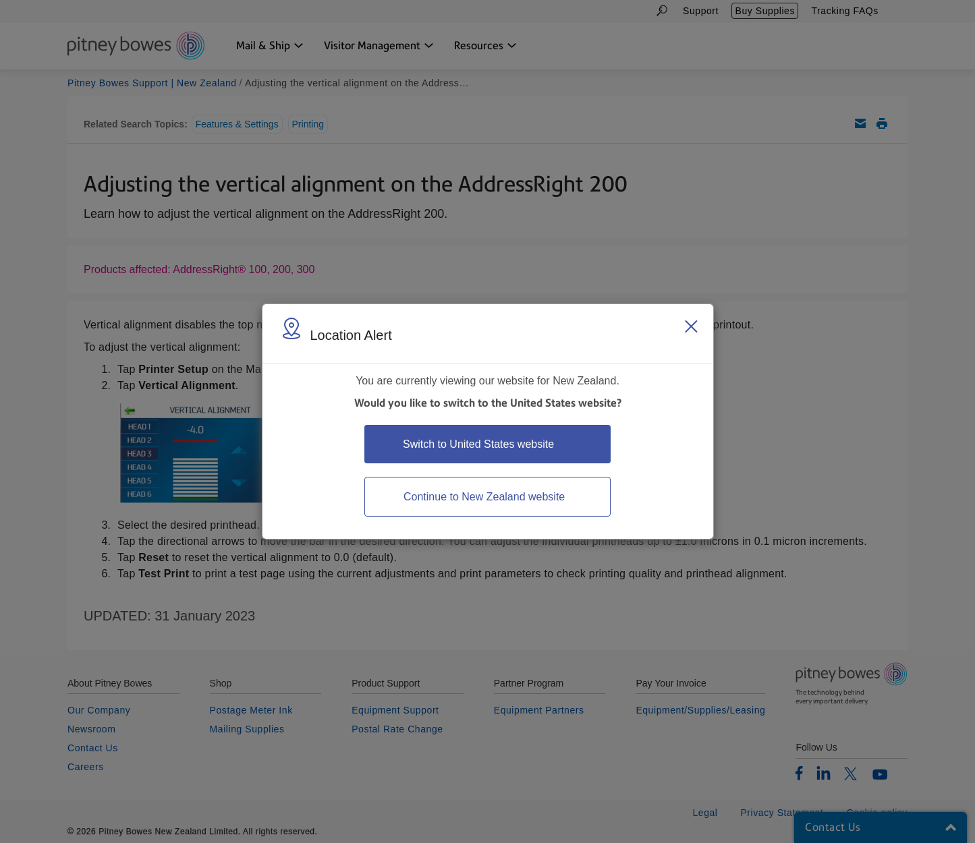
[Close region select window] (691, 326)
